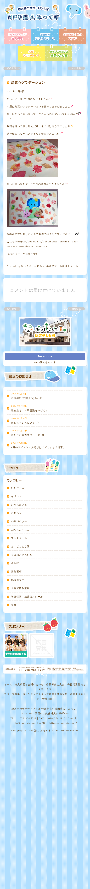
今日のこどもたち (21, 554)
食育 (13, 604)
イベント (16, 496)
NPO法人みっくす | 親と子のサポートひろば (33, 15)
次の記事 (74, 68)
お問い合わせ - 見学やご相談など (58, 52)
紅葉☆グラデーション (28, 82)
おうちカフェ (19, 504)
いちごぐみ (17, 487)
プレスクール (19, 538)
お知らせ (39, 266)
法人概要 (20, 684)
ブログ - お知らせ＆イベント (72, 35)
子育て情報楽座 (20, 588)
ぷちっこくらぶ (20, 529)
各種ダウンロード (31, 52)
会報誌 (15, 563)
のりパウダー (19, 521)
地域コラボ (17, 579)
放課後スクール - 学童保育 (45, 35)
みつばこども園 (20, 546)
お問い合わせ (36, 684)
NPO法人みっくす (45, 362)
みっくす (26, 266)
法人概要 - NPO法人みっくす (17, 35)
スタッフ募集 (12, 694)
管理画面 (47, 698)
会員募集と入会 (55, 684)
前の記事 (14, 68)
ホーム (8, 684)
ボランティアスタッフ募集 (38, 694)
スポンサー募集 (66, 694)
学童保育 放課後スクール (62, 266)
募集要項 (16, 571)
